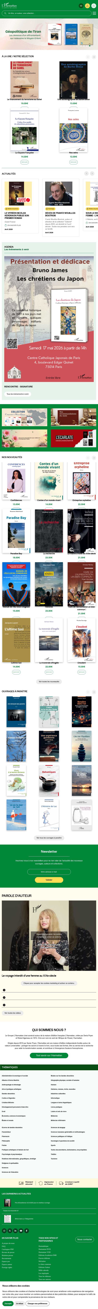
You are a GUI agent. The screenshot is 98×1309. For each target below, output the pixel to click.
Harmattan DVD (45, 1255)
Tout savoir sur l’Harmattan (49, 1061)
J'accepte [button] (8, 1304)
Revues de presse (8, 1258)
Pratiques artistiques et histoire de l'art (15, 1155)
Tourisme (54, 1164)
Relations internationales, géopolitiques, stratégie (19, 1164)
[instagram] (4, 1236)
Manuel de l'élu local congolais (16, 610)
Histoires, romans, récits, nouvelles (63, 1095)
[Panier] (93, 5)
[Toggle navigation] (94, 13)
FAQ (3, 1252)
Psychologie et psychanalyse (12, 1160)
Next (92, 175)
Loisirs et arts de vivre (58, 1117)
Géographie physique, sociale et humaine (65, 1086)
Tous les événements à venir (18, 396)
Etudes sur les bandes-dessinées (62, 1081)
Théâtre (53, 1160)
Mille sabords (44, 1276)
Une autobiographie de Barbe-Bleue (73, 99)
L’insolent (82, 667)
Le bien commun (45, 1270)
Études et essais (7, 1126)
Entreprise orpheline (82, 502)
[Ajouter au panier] (24, 109)
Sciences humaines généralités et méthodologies (68, 1138)
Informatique (55, 1104)
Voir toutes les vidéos (12, 1019)
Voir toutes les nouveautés (49, 687)
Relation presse (7, 1261)
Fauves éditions (44, 1264)
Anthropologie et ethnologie (11, 1090)
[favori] (36, 94)
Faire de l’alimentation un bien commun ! (81, 612)
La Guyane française (24, 153)
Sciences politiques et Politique (61, 1142)
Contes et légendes (8, 1104)
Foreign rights (7, 1273)
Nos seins (73, 153)
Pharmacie (5, 1142)
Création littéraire (8, 1108)
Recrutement (6, 1264)
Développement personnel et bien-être (15, 1113)
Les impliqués (44, 1279)
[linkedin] (15, 1236)
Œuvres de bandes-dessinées (12, 1133)
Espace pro (6, 1267)
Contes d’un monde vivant (49, 502)
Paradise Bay (16, 556)
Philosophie (6, 1147)
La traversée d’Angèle (49, 667)
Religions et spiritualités (10, 1169)
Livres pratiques (56, 1113)
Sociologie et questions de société (62, 1147)
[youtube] (21, 1236)
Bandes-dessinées (8, 1099)
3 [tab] (86, 45)
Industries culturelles (58, 1099)
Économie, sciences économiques (14, 1122)
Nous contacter (85, 1245)
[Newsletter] (81, 5)
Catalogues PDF (8, 1255)
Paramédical (6, 1138)
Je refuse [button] (19, 1304)
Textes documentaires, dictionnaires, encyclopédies (69, 1155)
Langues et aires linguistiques (61, 1108)
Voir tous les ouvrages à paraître (49, 844)
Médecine (54, 1122)
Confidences (16, 502)
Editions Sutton (44, 1273)
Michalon (42, 1267)
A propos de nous (8, 1249)
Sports (53, 1151)
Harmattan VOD (45, 1258)
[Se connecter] (87, 5)
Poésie (4, 1151)
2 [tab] (84, 45)
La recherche (49, 556)
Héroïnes (49, 610)
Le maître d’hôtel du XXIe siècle (82, 556)
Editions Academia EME (48, 1261)
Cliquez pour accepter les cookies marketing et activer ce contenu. (49, 941)
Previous (86, 175)
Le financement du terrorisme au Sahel (24, 99)
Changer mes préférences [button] (37, 1304)
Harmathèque (43, 1252)
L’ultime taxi (16, 667)
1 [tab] (81, 45)
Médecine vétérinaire (58, 1126)
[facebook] (26, 1236)
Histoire (53, 1090)
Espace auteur (7, 1270)
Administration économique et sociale (15, 1081)
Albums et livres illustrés (10, 1086)
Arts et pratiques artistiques (11, 1095)
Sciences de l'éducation (10, 1178)
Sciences (5, 1173)
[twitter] (9, 1236)
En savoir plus (13, 228)
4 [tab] (89, 45)
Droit (3, 1117)
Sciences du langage (58, 1133)
